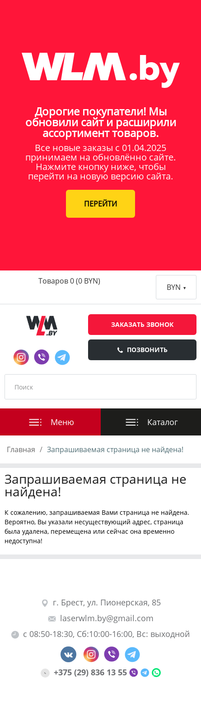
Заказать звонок (142, 324)
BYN (176, 287)
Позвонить (142, 349)
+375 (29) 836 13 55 (85, 672)
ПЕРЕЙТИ (100, 204)
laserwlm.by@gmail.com (101, 618)
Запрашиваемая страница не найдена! (115, 449)
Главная (21, 449)
